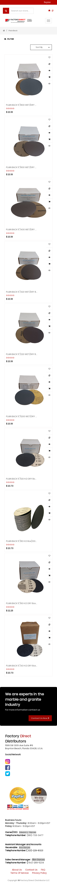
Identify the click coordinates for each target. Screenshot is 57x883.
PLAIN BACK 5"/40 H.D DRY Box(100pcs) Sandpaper (22, 665)
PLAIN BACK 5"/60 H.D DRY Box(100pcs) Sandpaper (22, 603)
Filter (9, 39)
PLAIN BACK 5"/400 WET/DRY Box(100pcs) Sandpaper (22, 229)
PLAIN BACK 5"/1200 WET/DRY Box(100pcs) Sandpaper (22, 416)
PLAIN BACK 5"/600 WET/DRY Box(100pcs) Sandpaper (22, 167)
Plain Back (13, 31)
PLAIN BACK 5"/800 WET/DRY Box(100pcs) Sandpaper (22, 104)
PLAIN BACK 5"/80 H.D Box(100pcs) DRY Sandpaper (22, 541)
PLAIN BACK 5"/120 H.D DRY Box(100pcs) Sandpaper (22, 478)
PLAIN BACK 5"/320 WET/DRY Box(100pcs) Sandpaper (22, 291)
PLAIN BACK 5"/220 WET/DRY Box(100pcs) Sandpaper (22, 354)
